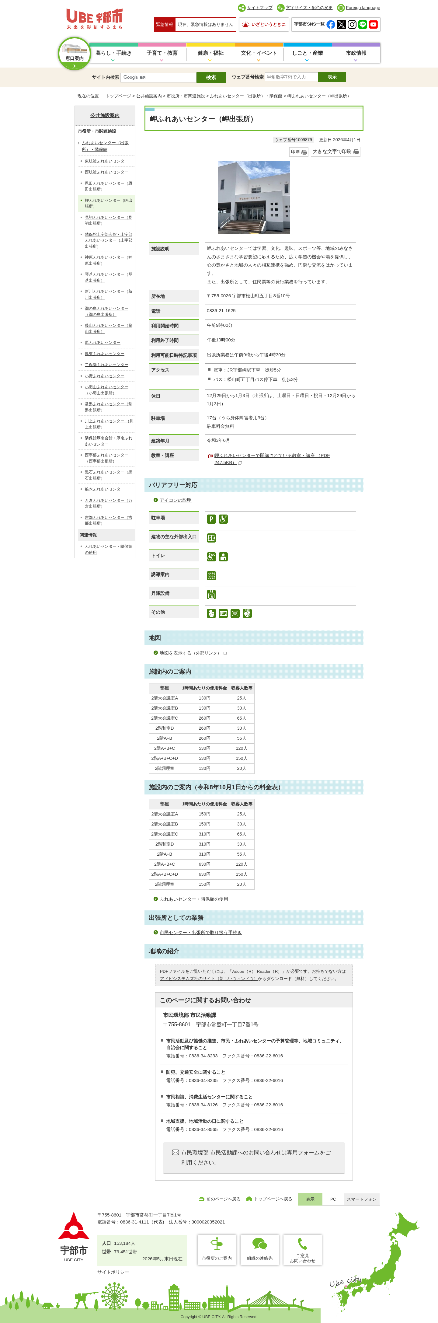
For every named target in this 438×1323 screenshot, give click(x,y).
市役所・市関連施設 (186, 95)
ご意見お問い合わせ (302, 1258)
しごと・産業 (307, 53)
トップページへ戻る (273, 1198)
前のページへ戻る (224, 1198)
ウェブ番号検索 (248, 76)
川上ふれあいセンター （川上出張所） (109, 424)
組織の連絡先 (260, 1258)
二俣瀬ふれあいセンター (106, 364)
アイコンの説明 (176, 500)
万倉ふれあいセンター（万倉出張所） (108, 503)
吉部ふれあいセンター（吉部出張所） (108, 520)
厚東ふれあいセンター (104, 353)
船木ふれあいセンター (104, 489)
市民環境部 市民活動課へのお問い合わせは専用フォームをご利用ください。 (256, 1157)
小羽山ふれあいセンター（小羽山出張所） (106, 390)
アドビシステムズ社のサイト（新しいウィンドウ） (209, 978)
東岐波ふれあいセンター (106, 161)
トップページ (118, 95)
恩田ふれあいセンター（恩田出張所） (108, 186)
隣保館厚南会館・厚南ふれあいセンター (108, 441)
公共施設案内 (149, 95)
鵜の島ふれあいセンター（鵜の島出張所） (106, 311)
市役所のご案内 (217, 1258)
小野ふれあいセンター (104, 376)
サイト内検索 (105, 77)
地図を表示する (193, 652)
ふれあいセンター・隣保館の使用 (194, 899)
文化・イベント (259, 53)
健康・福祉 (211, 53)
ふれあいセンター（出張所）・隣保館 (246, 95)
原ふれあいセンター (102, 342)
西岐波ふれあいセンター (106, 172)
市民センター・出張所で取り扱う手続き (201, 932)
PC (333, 1199)
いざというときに (269, 24)
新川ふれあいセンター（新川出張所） (108, 294)
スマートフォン (362, 1199)
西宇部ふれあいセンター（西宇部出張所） (106, 458)
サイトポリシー (113, 1272)
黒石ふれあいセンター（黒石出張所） (108, 475)
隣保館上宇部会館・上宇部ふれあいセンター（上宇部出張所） (108, 240)
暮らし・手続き (114, 53)
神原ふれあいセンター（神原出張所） (108, 260)
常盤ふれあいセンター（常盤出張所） (108, 407)
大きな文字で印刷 (332, 151)
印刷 (295, 151)
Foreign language (363, 7)
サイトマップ (260, 7)
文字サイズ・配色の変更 (309, 7)
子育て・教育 (162, 53)
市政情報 (356, 53)
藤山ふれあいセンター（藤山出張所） (108, 328)
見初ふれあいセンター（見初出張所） (108, 220)
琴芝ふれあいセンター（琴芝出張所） (108, 277)
